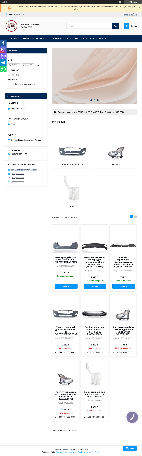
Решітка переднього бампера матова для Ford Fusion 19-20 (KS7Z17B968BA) (123, 262)
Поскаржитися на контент (66, 452)
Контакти (72, 39)
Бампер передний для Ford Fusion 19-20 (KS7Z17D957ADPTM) (65, 330)
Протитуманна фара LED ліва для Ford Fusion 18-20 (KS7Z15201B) (123, 330)
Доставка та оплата (94, 39)
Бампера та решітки (72, 165)
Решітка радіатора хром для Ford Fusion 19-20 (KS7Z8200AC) (94, 330)
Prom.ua (84, 449)
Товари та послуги (33, 39)
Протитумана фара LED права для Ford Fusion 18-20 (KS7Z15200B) (65, 395)
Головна (13, 39)
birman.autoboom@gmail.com (24, 170)
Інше (72, 206)
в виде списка (135, 217)
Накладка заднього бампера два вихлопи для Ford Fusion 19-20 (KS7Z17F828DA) (94, 262)
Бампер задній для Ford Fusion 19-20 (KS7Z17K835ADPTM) (65, 259)
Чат (130, 448)
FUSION (108, 112)
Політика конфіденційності (89, 452)
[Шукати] (115, 26)
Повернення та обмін (20, 46)
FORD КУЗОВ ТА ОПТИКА (90, 112)
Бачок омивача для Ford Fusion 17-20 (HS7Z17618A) (94, 394)
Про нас (57, 39)
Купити (66, 286)
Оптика (116, 165)
